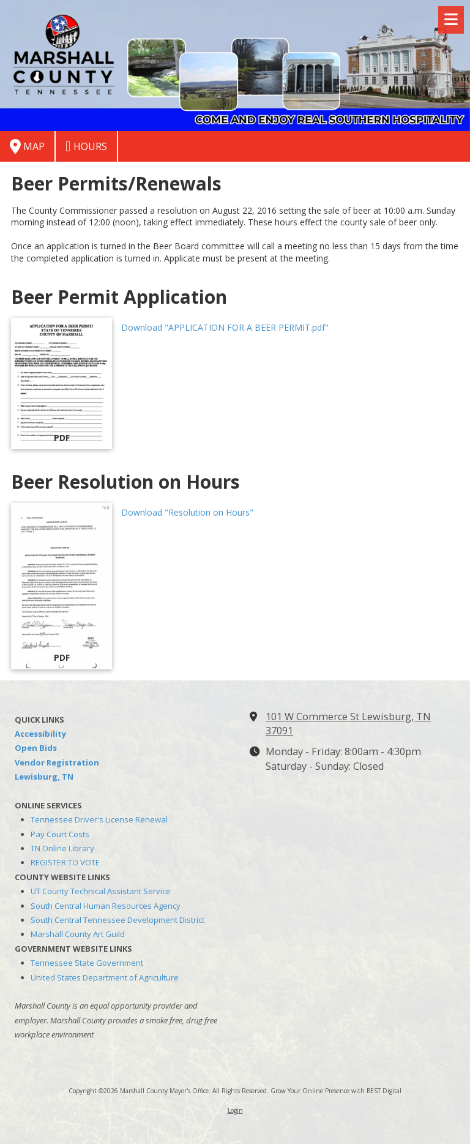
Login (235, 1110)
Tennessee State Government (87, 962)
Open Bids (36, 747)
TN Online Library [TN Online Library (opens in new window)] (62, 848)
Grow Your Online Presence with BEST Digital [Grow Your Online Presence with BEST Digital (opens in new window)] (335, 1090)
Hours (86, 146)
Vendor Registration (57, 762)
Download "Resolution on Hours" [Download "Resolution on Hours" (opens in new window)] (187, 512)
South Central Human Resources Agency (106, 905)
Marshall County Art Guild (78, 933)
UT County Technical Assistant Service (101, 891)
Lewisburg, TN (44, 776)
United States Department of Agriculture (105, 977)
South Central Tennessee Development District (117, 919)
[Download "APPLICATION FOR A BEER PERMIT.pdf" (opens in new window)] (61, 383)
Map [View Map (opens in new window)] (27, 146)
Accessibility (40, 733)
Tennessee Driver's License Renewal (99, 819)
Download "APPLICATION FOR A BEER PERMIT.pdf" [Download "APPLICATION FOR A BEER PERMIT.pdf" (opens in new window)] (225, 327)
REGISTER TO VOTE (65, 862)
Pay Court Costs (60, 834)
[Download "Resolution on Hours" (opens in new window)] (61, 586)
